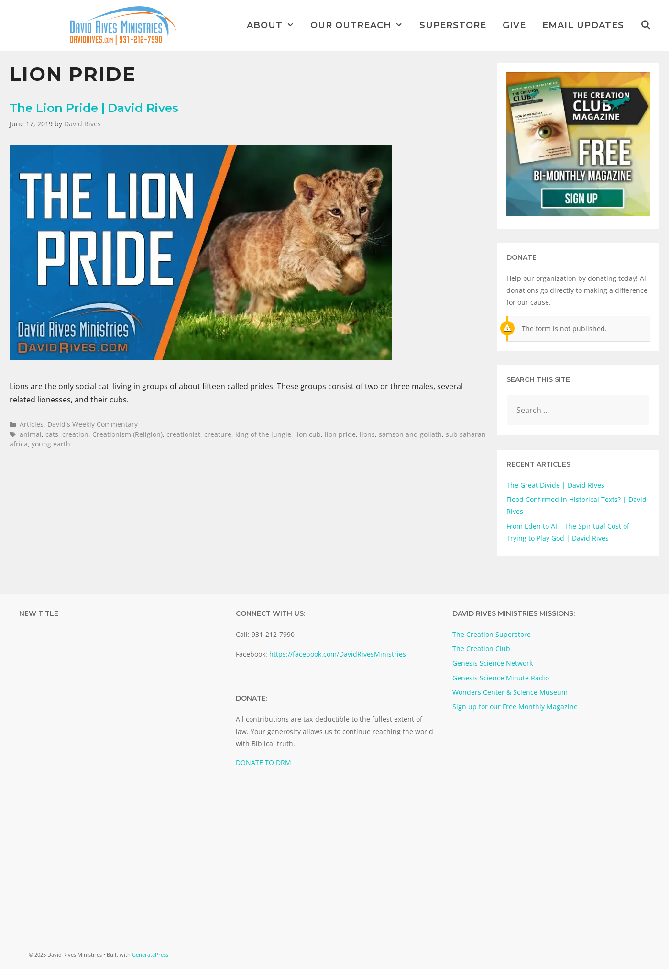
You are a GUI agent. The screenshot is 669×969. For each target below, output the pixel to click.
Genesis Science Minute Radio (500, 677)
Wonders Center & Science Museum (510, 692)
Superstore (452, 25)
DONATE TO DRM (263, 762)
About (274, 25)
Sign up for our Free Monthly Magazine (515, 706)
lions (367, 434)
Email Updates (583, 25)
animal (31, 434)
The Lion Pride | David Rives (94, 108)
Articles (32, 424)
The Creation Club (481, 648)
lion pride (340, 434)
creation (75, 434)
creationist (183, 434)
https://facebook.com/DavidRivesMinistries (337, 653)
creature (217, 434)
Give (514, 25)
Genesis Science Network (492, 663)
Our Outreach (360, 25)
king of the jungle (263, 434)
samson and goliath (410, 434)
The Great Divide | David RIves (555, 485)
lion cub (308, 434)
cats (51, 434)
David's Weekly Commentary (92, 424)
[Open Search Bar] (645, 25)
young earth (51, 443)
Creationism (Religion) (127, 434)
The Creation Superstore (491, 634)
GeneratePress (150, 954)
